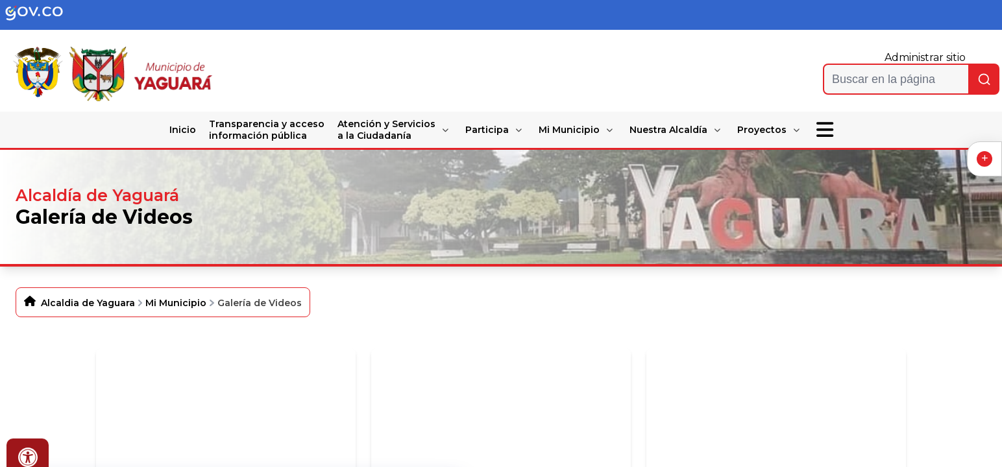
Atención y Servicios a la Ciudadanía (386, 129)
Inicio (182, 130)
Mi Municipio (569, 130)
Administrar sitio (925, 57)
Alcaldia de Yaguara (88, 303)
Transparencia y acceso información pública (266, 129)
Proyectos (762, 130)
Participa (487, 130)
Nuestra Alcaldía (668, 130)
